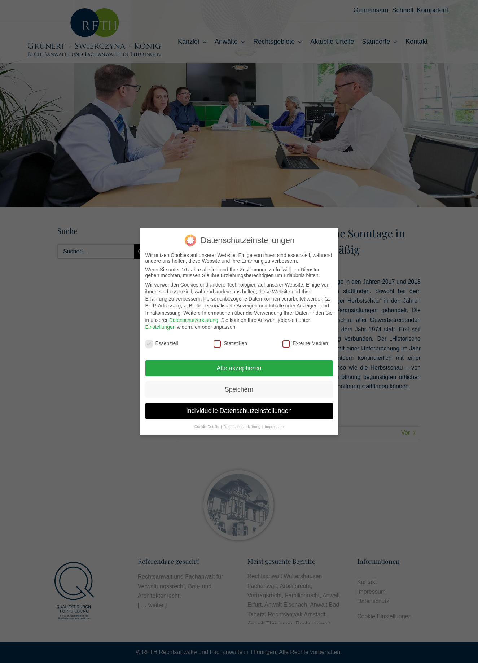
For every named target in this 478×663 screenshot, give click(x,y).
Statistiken (230, 343)
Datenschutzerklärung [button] (243, 426)
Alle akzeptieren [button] (239, 368)
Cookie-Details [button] (207, 426)
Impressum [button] (274, 426)
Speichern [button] (239, 389)
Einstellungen (160, 327)
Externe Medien (305, 343)
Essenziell (161, 343)
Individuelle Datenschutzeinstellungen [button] (239, 410)
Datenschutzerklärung (193, 320)
